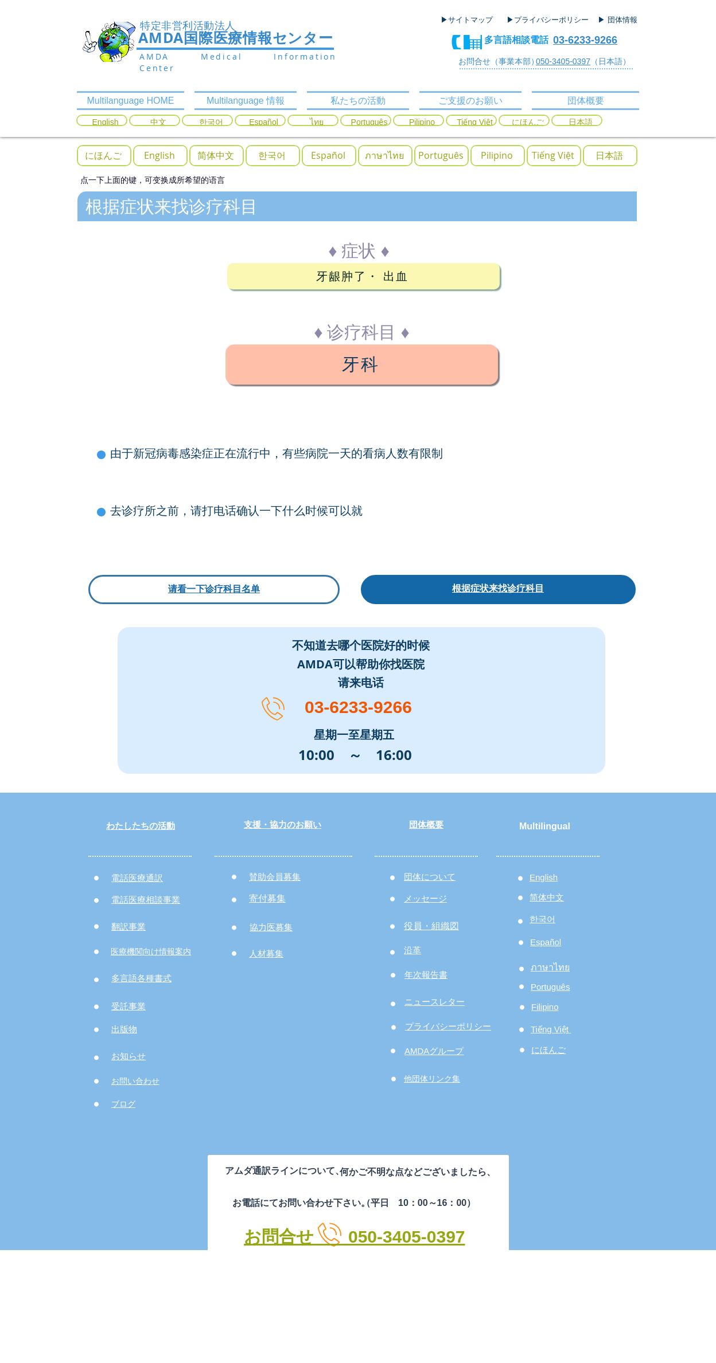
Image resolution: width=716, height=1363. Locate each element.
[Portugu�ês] (441, 155)
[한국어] (211, 122)
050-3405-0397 (563, 61)
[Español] (263, 122)
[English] (105, 122)
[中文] (158, 122)
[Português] (369, 122)
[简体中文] (216, 155)
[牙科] (361, 364)
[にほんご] (527, 122)
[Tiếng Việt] (474, 122)
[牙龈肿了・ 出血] (363, 276)
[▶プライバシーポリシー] (549, 20)
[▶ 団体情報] (622, 20)
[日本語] (580, 122)
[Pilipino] (422, 122)
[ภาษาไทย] (384, 155)
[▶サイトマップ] (470, 20)
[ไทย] (316, 122)
